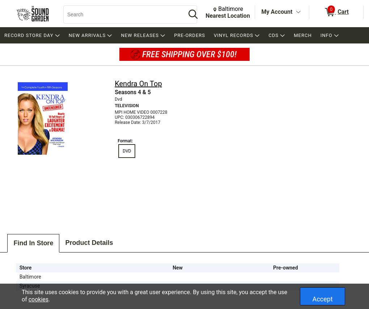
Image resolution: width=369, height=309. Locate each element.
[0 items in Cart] (336, 12)
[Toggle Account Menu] (298, 12)
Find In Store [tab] (33, 243)
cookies (38, 299)
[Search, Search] (121, 14)
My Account (277, 11)
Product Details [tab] (89, 242)
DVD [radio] (127, 151)
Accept (322, 299)
